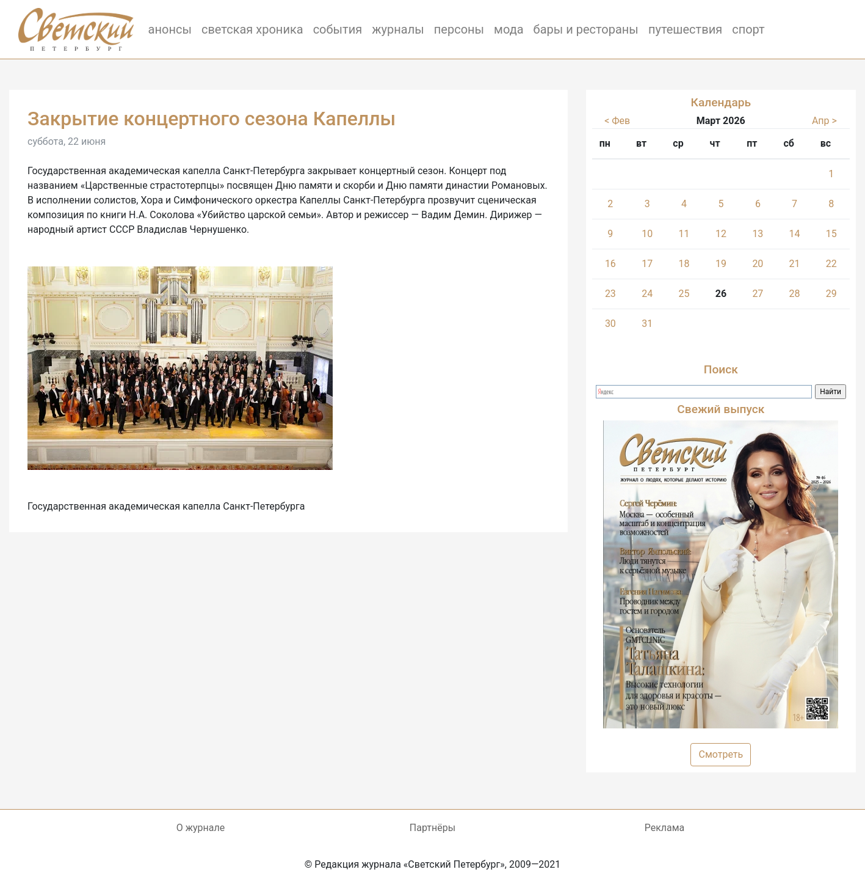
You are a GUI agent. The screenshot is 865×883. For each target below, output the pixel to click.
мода (509, 29)
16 (610, 263)
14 (794, 234)
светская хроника (252, 29)
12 (720, 234)
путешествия (685, 29)
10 (647, 234)
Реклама (665, 828)
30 (610, 323)
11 (683, 234)
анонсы (170, 29)
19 (720, 263)
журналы (398, 29)
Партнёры (432, 828)
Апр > (824, 120)
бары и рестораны (586, 29)
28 (794, 293)
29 (831, 293)
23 (610, 293)
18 (683, 263)
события (338, 29)
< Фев (617, 120)
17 (647, 263)
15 (831, 234)
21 (794, 263)
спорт (748, 29)
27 (757, 293)
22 (831, 263)
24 (647, 293)
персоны (459, 29)
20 (757, 263)
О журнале (200, 828)
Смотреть (720, 754)
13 (757, 234)
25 (683, 293)
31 (647, 323)
